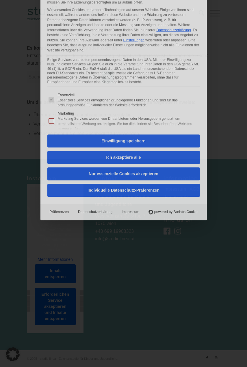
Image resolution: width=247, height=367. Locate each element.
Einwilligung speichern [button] (123, 68)
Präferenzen (59, 140)
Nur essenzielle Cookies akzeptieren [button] (123, 101)
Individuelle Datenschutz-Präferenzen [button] (123, 118)
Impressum (130, 140)
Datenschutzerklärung (95, 140)
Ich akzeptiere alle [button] (123, 85)
